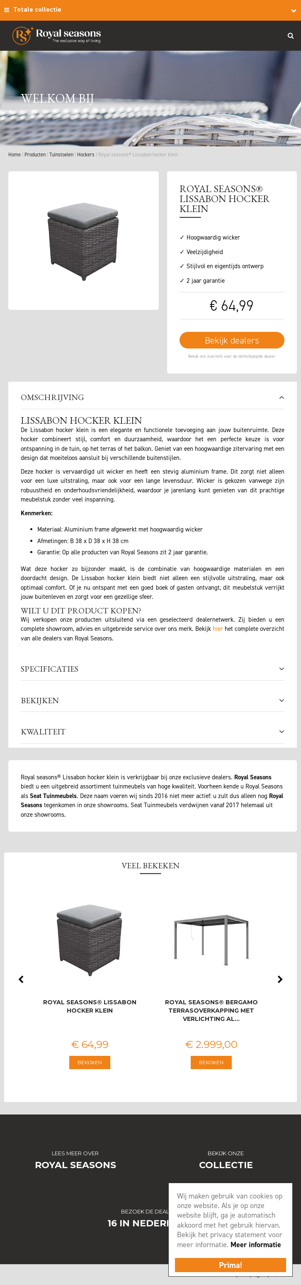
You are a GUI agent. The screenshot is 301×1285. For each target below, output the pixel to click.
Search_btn (290, 35)
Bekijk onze (226, 1153)
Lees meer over (75, 1153)
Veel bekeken (150, 865)
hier (218, 629)
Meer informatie (256, 1245)
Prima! (230, 1265)
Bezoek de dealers (150, 1211)
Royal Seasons (75, 1165)
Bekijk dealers (232, 340)
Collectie (226, 1165)
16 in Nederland (150, 1223)
